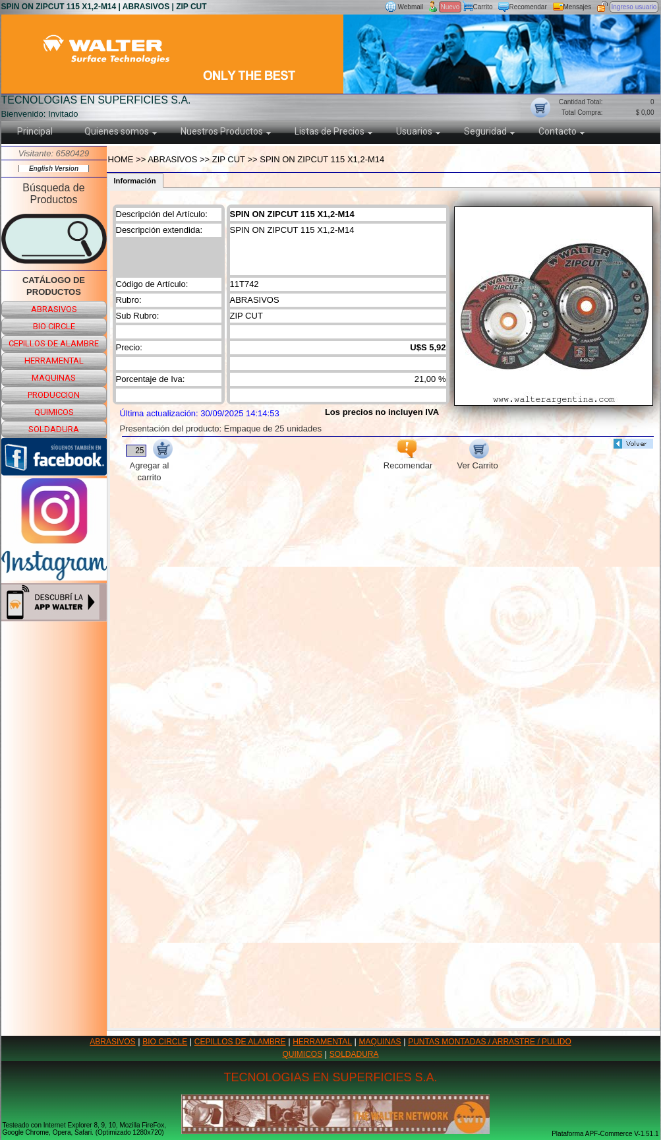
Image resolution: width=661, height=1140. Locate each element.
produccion (54, 395)
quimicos (54, 412)
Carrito (483, 7)
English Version (53, 168)
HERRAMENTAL (322, 1041)
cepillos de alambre (54, 343)
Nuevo (450, 7)
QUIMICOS (303, 1054)
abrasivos (54, 309)
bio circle (54, 326)
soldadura (53, 429)
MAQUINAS (380, 1041)
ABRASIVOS (112, 1041)
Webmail (411, 7)
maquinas (54, 378)
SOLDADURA (354, 1054)
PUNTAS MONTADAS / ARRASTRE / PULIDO (489, 1041)
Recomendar (528, 7)
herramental (54, 360)
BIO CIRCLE (164, 1041)
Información (135, 181)
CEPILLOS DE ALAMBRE (240, 1041)
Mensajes (577, 7)
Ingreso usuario (634, 7)
